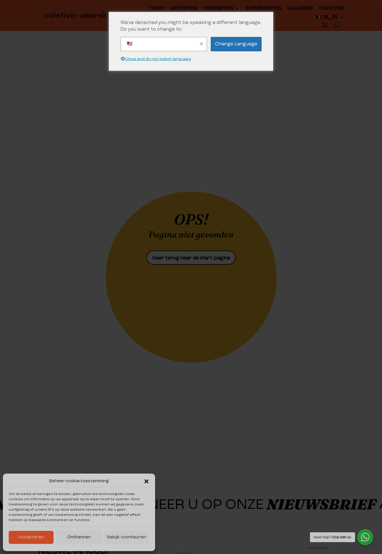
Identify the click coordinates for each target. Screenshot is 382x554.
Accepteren (31, 537)
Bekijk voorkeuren (126, 537)
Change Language (236, 44)
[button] (146, 481)
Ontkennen (79, 537)
